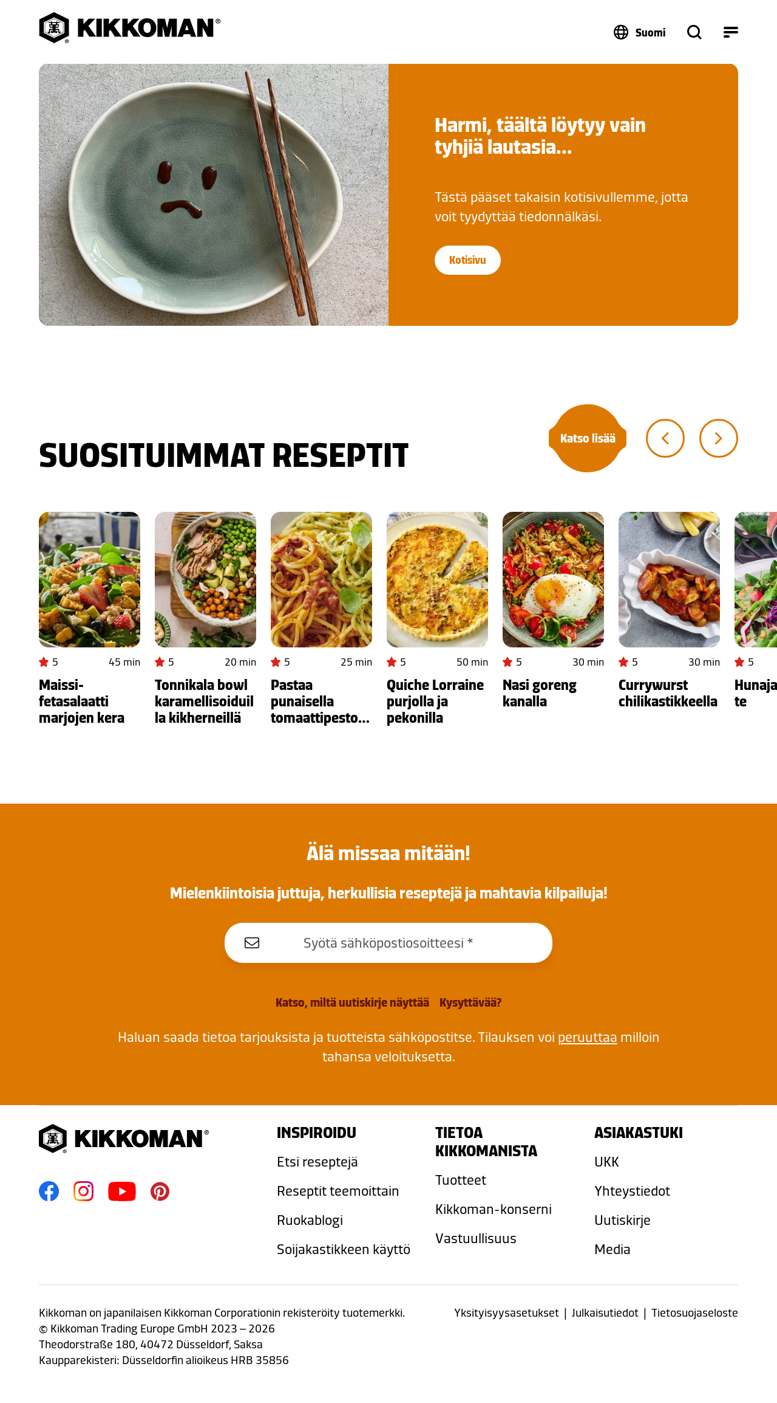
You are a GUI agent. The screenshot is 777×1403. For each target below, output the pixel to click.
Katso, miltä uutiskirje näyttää (352, 1002)
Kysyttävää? (470, 1002)
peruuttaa (587, 1037)
